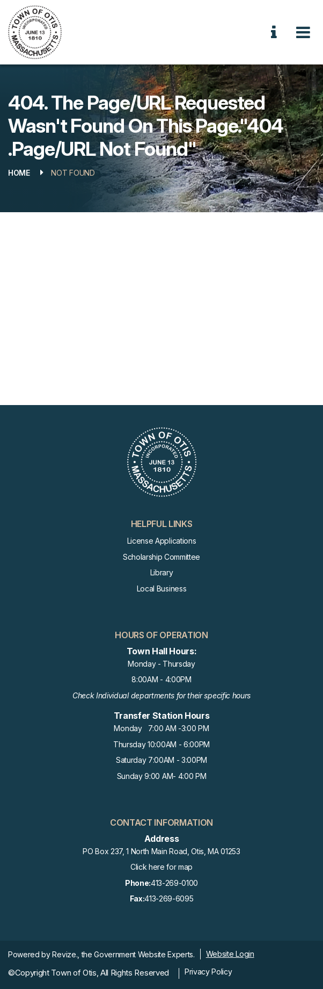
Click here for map (161, 866)
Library (161, 572)
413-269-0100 (161, 883)
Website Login (230, 953)
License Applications (161, 540)
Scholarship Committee (161, 556)
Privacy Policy (208, 971)
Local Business (162, 588)
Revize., (65, 954)
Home (19, 172)
